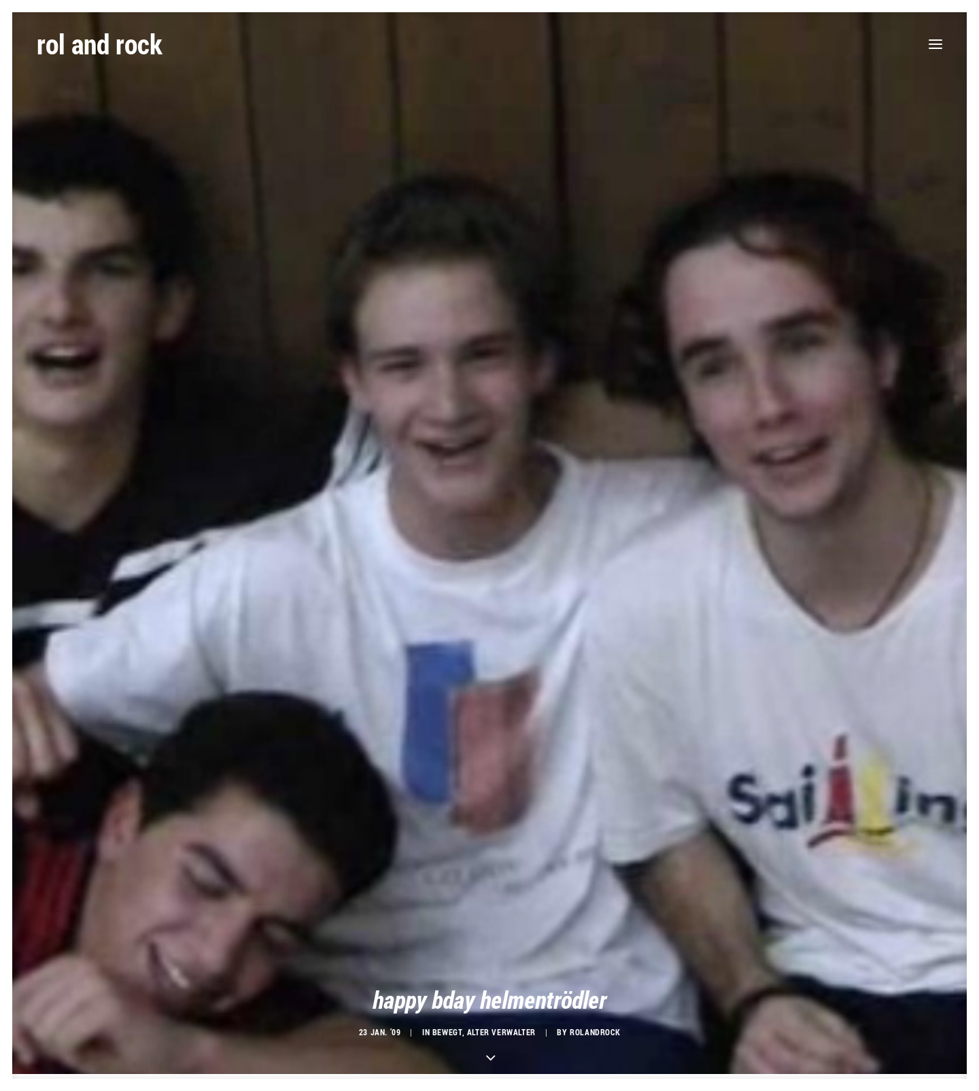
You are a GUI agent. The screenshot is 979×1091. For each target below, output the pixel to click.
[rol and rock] (99, 44)
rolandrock (595, 908)
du (295, 1026)
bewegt (447, 908)
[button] (935, 44)
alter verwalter (501, 908)
